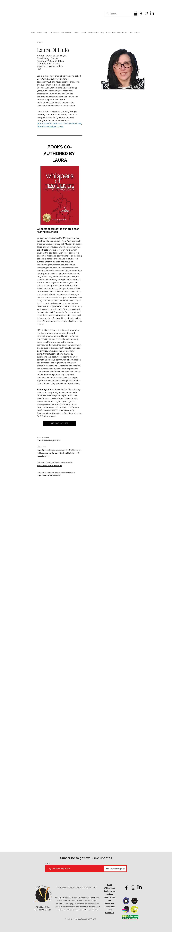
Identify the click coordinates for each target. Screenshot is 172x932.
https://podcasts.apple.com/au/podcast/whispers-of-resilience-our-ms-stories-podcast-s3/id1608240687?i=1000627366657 (59, 453)
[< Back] (41, 42)
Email (47, 863)
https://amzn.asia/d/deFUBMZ (49, 466)
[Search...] (121, 13)
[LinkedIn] (152, 13)
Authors (110, 894)
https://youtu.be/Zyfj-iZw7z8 (48, 440)
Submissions (110, 903)
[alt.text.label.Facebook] (141, 13)
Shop (110, 910)
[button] (135, 14)
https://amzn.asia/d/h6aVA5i (48, 475)
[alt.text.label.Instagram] (146, 13)
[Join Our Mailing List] (115, 868)
